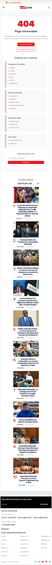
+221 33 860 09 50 (40, 518)
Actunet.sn (4, 555)
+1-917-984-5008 (8, 525)
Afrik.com (43, 548)
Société (12, 71)
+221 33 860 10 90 (24, 518)
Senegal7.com (24, 544)
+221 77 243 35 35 (8, 518)
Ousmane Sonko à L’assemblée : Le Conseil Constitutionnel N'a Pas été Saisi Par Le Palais (28, 362)
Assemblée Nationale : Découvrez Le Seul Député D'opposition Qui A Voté (28, 479)
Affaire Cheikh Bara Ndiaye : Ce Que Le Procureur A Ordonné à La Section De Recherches (28, 271)
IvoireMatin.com (45, 540)
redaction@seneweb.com (16, 533)
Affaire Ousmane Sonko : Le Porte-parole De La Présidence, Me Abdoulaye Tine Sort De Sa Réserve (27, 332)
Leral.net (3, 536)
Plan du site (13, 143)
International (13, 83)
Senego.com (23, 536)
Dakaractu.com (24, 555)
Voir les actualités (26, 49)
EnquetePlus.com (46, 536)
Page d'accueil (14, 121)
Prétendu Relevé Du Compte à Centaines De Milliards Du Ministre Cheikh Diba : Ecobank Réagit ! (28, 301)
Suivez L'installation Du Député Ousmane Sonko (28, 421)
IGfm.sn (3, 544)
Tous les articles (14, 127)
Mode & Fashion (14, 102)
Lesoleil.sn (4, 540)
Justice (18, 218)
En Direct (20, 424)
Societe (19, 277)
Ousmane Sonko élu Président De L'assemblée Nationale (28, 242)
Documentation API (15, 140)
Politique (12, 68)
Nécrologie (13, 108)
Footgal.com (4, 548)
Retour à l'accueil (26, 44)
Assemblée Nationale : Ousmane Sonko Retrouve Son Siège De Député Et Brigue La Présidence (28, 449)
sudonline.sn (23, 548)
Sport (11, 77)
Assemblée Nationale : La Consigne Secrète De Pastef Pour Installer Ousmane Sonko (28, 392)
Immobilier (13, 99)
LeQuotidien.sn (24, 552)
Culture (12, 80)
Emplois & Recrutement (17, 105)
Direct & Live (13, 124)
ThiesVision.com (24, 540)
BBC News (44, 544)
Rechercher (26, 162)
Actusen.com (4, 552)
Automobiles (13, 96)
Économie (13, 74)
